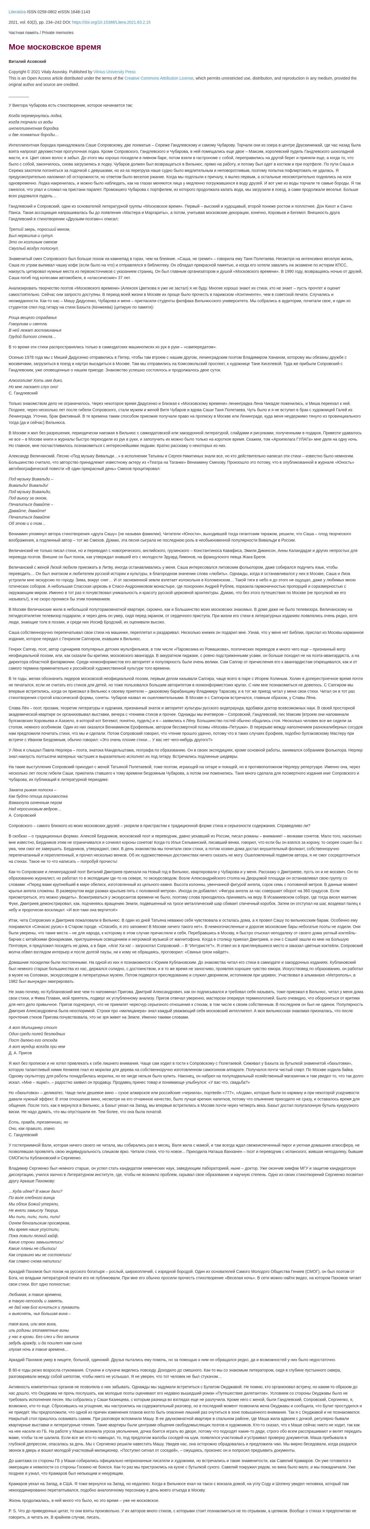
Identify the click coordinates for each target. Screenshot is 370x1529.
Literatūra (17, 12)
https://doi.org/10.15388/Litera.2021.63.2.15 (111, 22)
